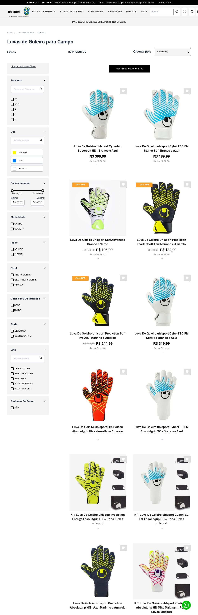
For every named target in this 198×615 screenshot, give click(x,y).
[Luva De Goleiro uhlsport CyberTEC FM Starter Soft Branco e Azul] (161, 125)
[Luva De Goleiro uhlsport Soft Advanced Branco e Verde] (97, 219)
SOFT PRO (20, 379)
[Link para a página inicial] (10, 32)
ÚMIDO (17, 310)
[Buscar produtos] (164, 12)
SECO (17, 305)
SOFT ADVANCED (24, 374)
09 (16, 99)
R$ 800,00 (38, 194)
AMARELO (23, 153)
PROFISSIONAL (23, 275)
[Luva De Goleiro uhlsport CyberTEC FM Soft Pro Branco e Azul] (161, 312)
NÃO (16, 408)
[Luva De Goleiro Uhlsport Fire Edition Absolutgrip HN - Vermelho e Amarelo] (97, 403)
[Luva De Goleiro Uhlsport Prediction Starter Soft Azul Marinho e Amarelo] (161, 219)
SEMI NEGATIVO (23, 336)
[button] (28, 217)
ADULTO (18, 249)
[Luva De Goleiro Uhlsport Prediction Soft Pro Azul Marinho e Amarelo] (97, 312)
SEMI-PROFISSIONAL (26, 280)
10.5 (17, 104)
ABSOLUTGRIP (22, 369)
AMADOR (19, 285)
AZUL (21, 161)
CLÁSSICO (20, 331)
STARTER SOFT (23, 389)
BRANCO (22, 169)
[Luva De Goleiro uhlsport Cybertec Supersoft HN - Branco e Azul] (97, 125)
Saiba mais (165, 2)
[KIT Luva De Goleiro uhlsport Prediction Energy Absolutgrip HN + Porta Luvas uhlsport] (97, 491)
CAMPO (18, 224)
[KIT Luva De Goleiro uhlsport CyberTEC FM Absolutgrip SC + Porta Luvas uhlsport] (161, 491)
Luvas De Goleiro (25, 33)
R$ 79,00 (16, 194)
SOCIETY (19, 229)
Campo (41, 33)
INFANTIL (19, 254)
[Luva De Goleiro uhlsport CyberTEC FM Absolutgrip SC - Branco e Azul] (161, 403)
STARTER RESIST (24, 384)
